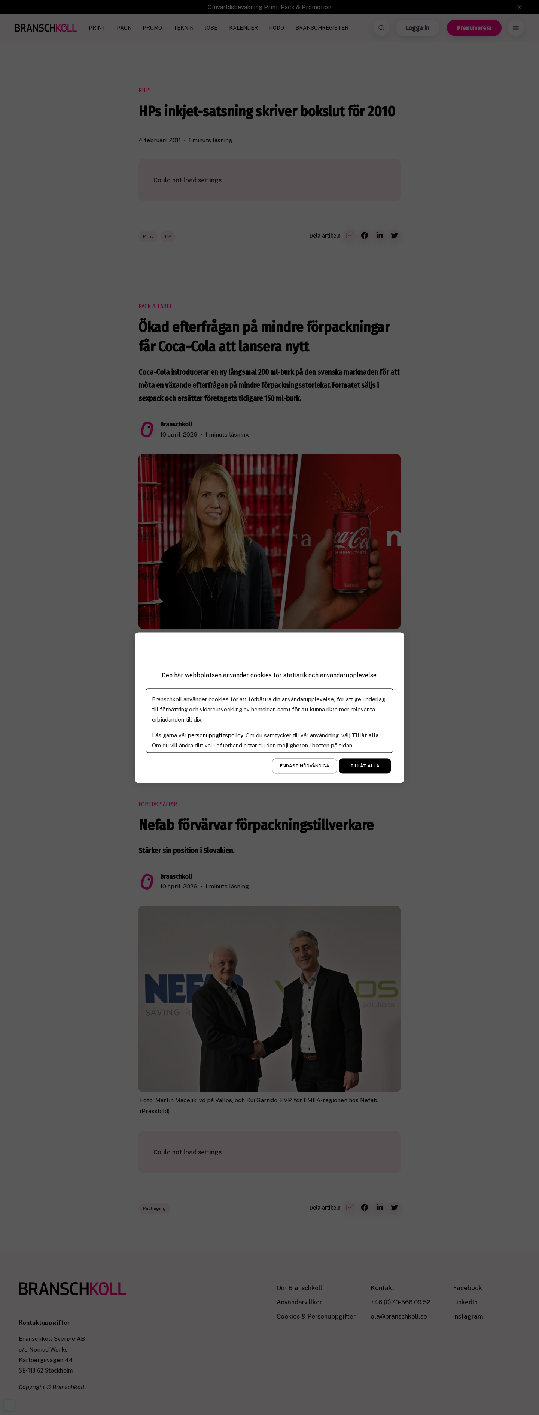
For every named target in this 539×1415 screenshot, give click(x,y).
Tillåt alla (365, 765)
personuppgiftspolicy (215, 735)
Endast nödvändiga (304, 765)
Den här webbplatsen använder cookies (217, 675)
